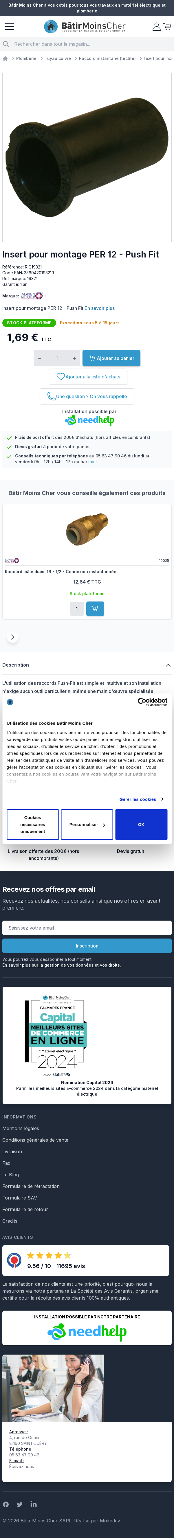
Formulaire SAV (19, 1198)
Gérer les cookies (138, 799)
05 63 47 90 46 (111, 455)
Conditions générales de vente (35, 1140)
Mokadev (110, 1521)
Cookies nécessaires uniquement (32, 824)
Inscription (87, 946)
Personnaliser (87, 824)
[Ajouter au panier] (95, 608)
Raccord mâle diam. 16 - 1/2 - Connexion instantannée (60, 571)
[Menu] (9, 27)
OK (141, 824)
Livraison (12, 1151)
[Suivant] (13, 637)
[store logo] (85, 27)
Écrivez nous (21, 1466)
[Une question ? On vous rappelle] (87, 396)
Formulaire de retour (25, 1209)
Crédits (9, 1221)
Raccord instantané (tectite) (107, 58)
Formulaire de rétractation (31, 1186)
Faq (6, 1163)
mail (92, 461)
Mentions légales (20, 1128)
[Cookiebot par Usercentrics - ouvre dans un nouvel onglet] (142, 702)
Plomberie (26, 58)
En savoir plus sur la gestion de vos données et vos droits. (61, 965)
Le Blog (10, 1175)
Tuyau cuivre (58, 58)
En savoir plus (100, 308)
